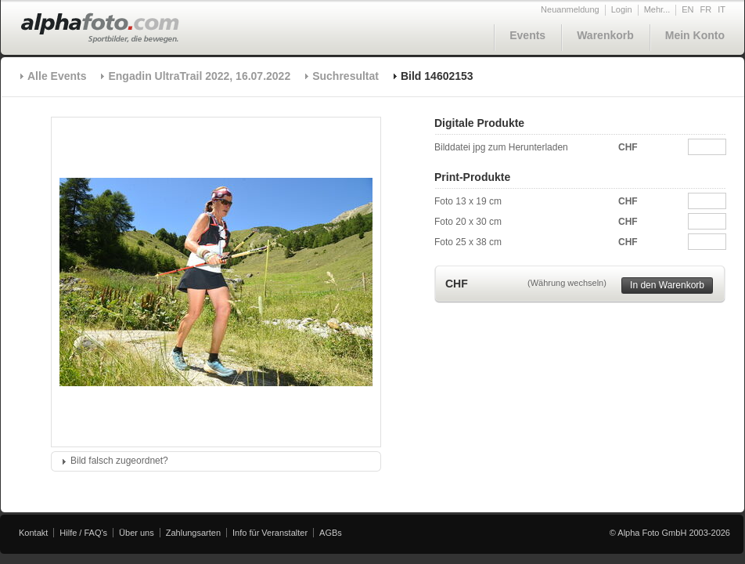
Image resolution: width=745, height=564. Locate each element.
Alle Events (56, 76)
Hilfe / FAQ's (83, 532)
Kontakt (33, 532)
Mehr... (657, 9)
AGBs (330, 532)
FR (706, 9)
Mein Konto (695, 35)
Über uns (136, 532)
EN (687, 9)
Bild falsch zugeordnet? (119, 460)
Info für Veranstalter (270, 532)
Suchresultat (345, 76)
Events (527, 35)
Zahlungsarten (193, 532)
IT (721, 9)
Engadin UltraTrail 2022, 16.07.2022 (199, 76)
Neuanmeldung (570, 9)
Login (621, 9)
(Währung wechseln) (566, 282)
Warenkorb (605, 35)
